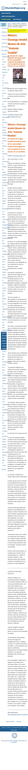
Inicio (9, 23)
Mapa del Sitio (10, 721)
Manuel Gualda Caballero (11, 740)
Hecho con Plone (6, 727)
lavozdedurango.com (19, 156)
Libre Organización (8, 16)
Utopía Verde (5, 19)
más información (16, 31)
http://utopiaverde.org (14, 117)
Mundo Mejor (6, 13)
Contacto (18, 721)
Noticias (23, 23)
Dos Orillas (17, 19)
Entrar (24, 1)
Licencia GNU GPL (17, 727)
